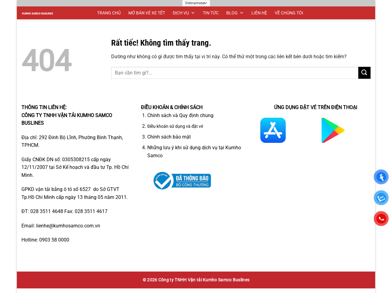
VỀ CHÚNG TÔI (289, 12)
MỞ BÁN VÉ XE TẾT (146, 12)
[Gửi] (364, 73)
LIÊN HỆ (259, 12)
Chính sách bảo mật (169, 137)
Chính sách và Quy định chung (180, 115)
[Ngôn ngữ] (196, 3)
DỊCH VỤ (184, 13)
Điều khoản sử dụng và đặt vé (175, 126)
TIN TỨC (211, 12)
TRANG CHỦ (109, 12)
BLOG (235, 13)
